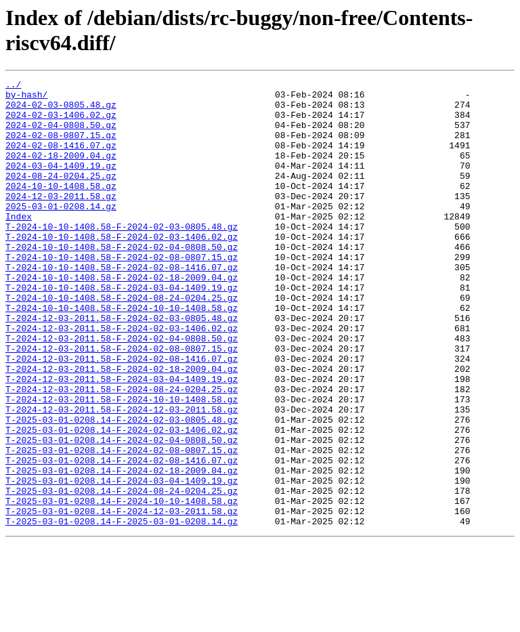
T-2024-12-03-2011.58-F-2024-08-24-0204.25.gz (121, 452)
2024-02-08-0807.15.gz (60, 147)
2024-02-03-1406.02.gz (60, 123)
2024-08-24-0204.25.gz (60, 196)
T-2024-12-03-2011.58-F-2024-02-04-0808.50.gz (121, 391)
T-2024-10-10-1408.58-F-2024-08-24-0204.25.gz (121, 342)
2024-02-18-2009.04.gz (60, 171)
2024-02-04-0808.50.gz (60, 135)
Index (18, 244)
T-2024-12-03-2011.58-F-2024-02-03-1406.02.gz (121, 379)
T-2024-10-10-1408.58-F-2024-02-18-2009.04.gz (121, 318)
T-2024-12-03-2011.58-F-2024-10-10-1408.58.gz (121, 464)
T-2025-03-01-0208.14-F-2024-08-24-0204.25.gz (121, 574)
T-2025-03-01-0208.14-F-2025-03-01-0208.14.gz (121, 610)
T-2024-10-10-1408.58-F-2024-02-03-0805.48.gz (121, 257)
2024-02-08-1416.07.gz (60, 159)
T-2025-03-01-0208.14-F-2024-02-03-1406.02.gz (121, 500)
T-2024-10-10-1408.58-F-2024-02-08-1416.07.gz (121, 305)
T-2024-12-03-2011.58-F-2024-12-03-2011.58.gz (121, 476)
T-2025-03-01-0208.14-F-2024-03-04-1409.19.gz (121, 561)
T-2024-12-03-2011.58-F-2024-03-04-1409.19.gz (121, 440)
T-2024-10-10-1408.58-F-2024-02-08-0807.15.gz (121, 293)
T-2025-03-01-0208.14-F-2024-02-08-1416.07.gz (121, 537)
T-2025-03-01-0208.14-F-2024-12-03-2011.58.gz (121, 598)
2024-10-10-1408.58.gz (60, 208)
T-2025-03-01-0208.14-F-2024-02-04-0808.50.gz (121, 513)
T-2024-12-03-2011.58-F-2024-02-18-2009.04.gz (121, 427)
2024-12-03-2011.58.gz (60, 220)
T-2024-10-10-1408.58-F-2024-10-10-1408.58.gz (121, 354)
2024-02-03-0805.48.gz (60, 110)
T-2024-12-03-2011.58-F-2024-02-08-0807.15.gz (121, 403)
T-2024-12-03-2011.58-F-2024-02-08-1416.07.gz (121, 415)
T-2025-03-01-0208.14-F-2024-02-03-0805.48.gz (121, 488)
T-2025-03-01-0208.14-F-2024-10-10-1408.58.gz (121, 586)
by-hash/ (26, 98)
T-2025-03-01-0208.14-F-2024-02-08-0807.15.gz (121, 525)
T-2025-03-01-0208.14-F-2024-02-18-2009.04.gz (121, 549)
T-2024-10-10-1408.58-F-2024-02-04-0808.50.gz (121, 281)
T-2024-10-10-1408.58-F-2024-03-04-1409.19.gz (121, 330)
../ (13, 86)
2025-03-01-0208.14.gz (60, 232)
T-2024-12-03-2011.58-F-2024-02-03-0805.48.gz (121, 366)
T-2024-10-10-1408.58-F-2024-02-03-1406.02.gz (121, 269)
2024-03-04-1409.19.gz (60, 183)
